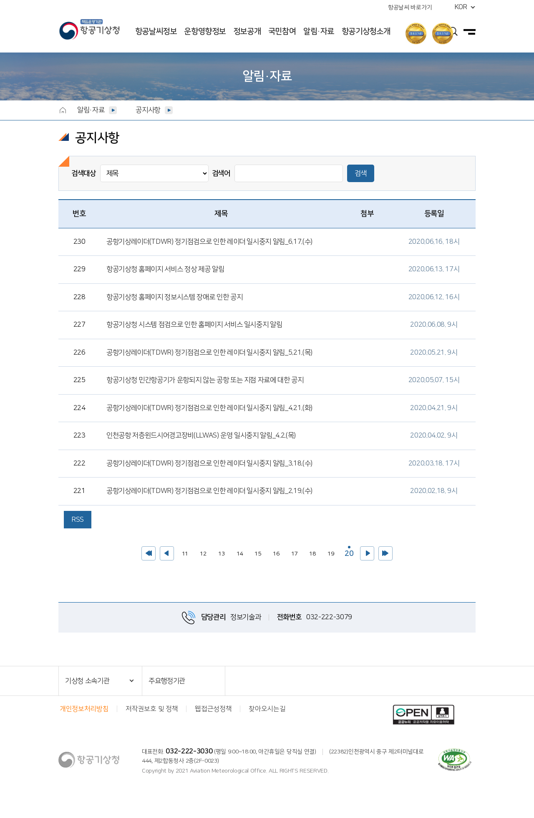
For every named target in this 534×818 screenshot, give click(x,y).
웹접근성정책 (213, 709)
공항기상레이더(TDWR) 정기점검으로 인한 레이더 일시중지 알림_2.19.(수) (209, 491)
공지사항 (148, 110)
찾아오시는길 (267, 709)
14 (237, 551)
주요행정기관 (167, 681)
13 (219, 551)
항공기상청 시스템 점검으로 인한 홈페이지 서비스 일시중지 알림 (194, 324)
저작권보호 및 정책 (152, 709)
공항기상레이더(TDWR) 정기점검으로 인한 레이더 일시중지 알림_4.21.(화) (209, 408)
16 (274, 551)
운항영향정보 (205, 31)
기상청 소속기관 (87, 681)
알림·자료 (318, 31)
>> (385, 553)
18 (310, 551)
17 (292, 551)
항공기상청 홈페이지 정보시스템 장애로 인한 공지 (174, 297)
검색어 (221, 173)
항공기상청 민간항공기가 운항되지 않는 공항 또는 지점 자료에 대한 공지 (205, 380)
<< (148, 553)
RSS (77, 519)
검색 (361, 173)
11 (183, 551)
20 (348, 552)
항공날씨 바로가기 (410, 7)
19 (329, 551)
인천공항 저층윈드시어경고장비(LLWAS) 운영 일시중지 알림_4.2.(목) (201, 435)
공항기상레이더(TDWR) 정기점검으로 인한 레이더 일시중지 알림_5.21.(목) (209, 352)
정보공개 (247, 31)
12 (201, 551)
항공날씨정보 (156, 31)
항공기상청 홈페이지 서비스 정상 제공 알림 (165, 269)
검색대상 (83, 173)
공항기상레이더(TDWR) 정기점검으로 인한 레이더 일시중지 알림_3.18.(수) (209, 463)
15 (256, 551)
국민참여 (282, 31)
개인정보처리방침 (84, 709)
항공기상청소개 (366, 31)
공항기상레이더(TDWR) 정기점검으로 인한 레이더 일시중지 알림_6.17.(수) (209, 241)
